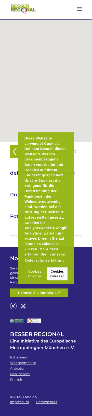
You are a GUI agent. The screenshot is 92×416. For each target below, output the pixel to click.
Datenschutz (46, 402)
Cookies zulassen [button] (57, 273)
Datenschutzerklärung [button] (45, 260)
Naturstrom (20, 374)
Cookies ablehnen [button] (34, 273)
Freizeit (16, 380)
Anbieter (17, 368)
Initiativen (18, 357)
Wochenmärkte (23, 363)
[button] (46, 78)
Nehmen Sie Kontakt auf (39, 293)
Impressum (19, 402)
